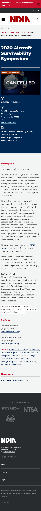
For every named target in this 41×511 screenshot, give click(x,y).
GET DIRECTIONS (8, 123)
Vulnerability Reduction (11, 364)
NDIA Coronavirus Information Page (18, 247)
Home (3, 32)
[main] (20, 216)
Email (5, 28)
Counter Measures (19, 355)
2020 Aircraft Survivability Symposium (18, 34)
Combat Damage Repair (11, 352)
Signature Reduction (19, 358)
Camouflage (34, 349)
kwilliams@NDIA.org (10, 331)
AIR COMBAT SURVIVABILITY (14, 380)
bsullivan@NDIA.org (10, 343)
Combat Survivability (18, 349)
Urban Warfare (30, 361)
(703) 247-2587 (7, 340)
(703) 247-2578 (7, 328)
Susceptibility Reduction (12, 361)
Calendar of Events (18, 32)
